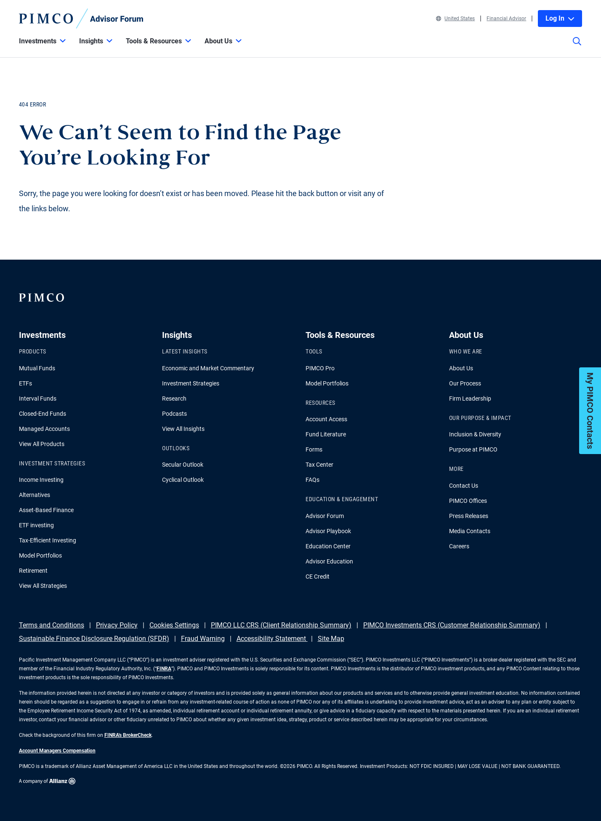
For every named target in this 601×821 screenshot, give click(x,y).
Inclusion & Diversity (475, 434)
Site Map (331, 639)
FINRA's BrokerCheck (128, 735)
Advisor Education (329, 561)
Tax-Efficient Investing (47, 540)
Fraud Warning (203, 639)
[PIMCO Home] (81, 18)
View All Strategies (43, 585)
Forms (314, 449)
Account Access (326, 419)
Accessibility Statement (272, 639)
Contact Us (463, 485)
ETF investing (36, 525)
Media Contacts (469, 531)
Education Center (328, 546)
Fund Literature (326, 434)
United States (455, 18)
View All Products (41, 444)
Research (174, 398)
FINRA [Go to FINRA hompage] (164, 669)
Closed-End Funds (42, 413)
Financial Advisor (506, 18)
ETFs (25, 383)
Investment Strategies (190, 383)
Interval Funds (37, 398)
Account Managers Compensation (57, 751)
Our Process (465, 383)
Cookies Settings (174, 625)
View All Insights (183, 428)
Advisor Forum (325, 516)
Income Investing (41, 479)
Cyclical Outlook (183, 479)
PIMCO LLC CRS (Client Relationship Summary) (281, 625)
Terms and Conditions (51, 625)
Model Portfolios (40, 555)
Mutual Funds (37, 368)
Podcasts (174, 413)
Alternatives (34, 495)
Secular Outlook (182, 464)
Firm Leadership (470, 398)
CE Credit (318, 576)
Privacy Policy (117, 625)
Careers (459, 546)
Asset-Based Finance (46, 510)
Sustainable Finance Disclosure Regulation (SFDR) (94, 639)
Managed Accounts (44, 428)
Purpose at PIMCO (473, 449)
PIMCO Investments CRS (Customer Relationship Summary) (451, 625)
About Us (461, 368)
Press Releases (468, 516)
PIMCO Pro (320, 368)
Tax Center (319, 464)
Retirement (33, 570)
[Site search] (577, 47)
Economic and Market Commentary (208, 368)
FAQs (312, 479)
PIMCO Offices (468, 500)
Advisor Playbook (328, 531)
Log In (559, 18)
